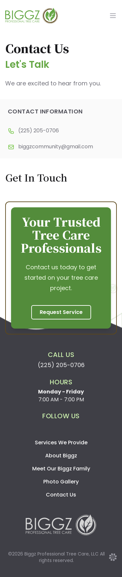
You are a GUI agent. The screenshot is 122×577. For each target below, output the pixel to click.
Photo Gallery (61, 481)
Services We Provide (61, 442)
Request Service (61, 312)
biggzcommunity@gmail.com (55, 146)
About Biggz (61, 455)
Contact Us (61, 494)
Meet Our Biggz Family (61, 468)
